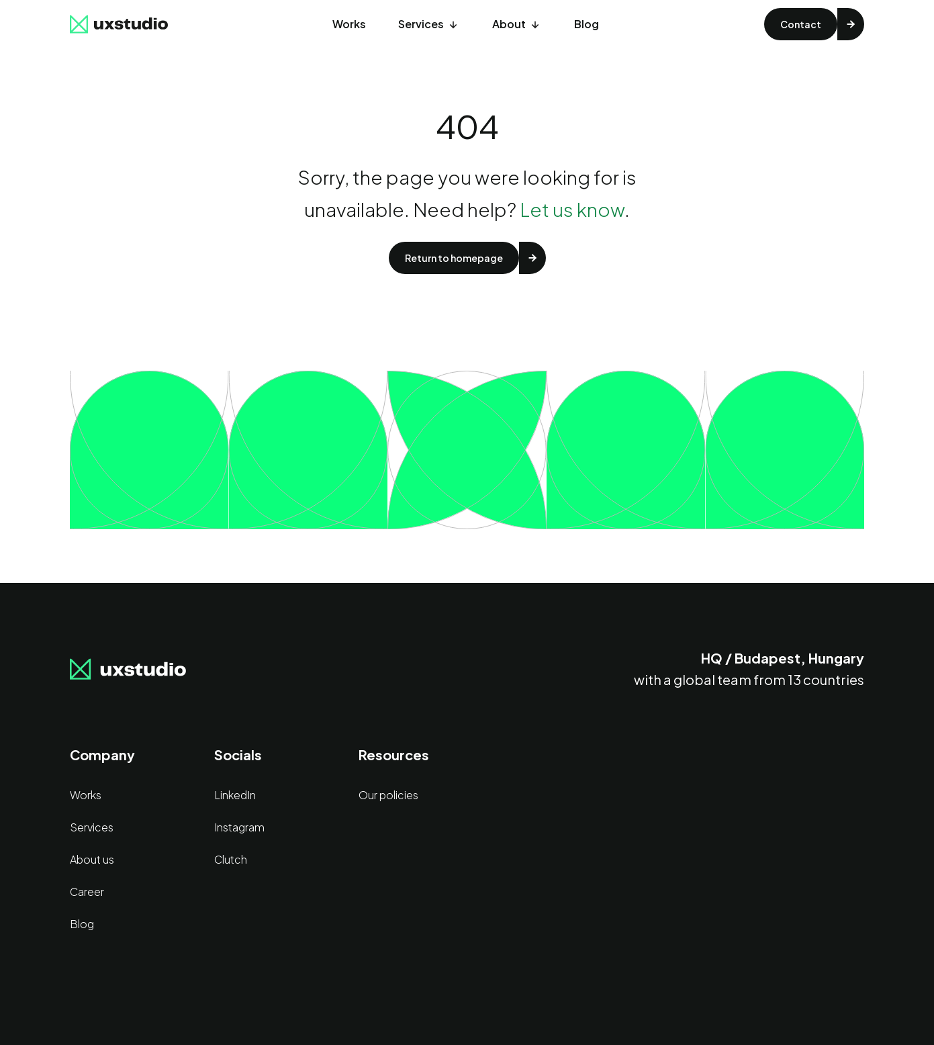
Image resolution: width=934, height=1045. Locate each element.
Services (421, 24)
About (509, 24)
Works (349, 24)
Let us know (572, 209)
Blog (586, 24)
